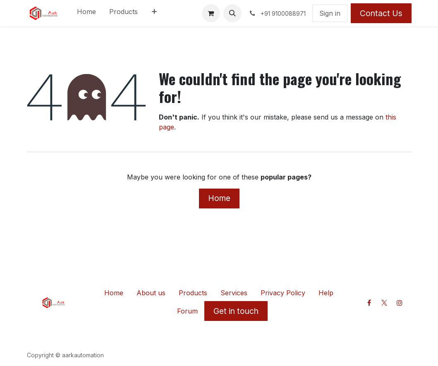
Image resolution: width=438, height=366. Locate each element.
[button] (232, 13)
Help (325, 293)
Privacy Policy (283, 293)
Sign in (329, 13)
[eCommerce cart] (211, 13)
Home (219, 198)
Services (233, 293)
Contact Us (381, 13)
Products (193, 293)
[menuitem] (86, 13)
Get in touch (235, 311)
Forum (187, 311)
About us (150, 293)
